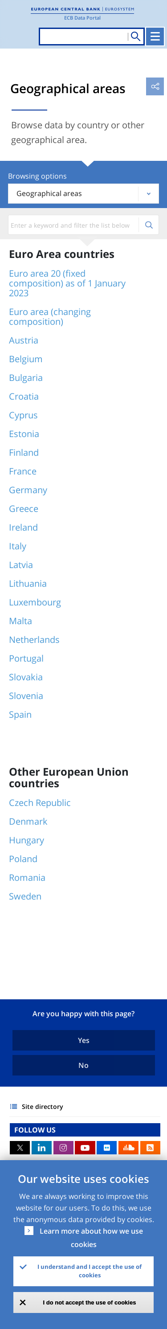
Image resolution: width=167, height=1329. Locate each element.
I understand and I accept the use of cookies (89, 1271)
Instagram (63, 1147)
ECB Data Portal (82, 17)
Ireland (23, 527)
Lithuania (28, 583)
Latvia (21, 565)
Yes (84, 1040)
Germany (28, 490)
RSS (150, 1147)
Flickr (107, 1147)
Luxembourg (35, 602)
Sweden (25, 896)
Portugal (26, 658)
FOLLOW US (35, 1130)
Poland (23, 859)
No (83, 1065)
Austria (23, 340)
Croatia (24, 396)
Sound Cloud (128, 1147)
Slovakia (26, 677)
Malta (20, 621)
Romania (27, 877)
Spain (20, 714)
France (23, 471)
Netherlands (34, 640)
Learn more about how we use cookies (91, 1237)
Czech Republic (40, 803)
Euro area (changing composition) (50, 316)
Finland (24, 452)
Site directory (42, 1106)
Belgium (26, 359)
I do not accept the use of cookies (89, 1302)
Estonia (24, 434)
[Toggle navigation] (155, 36)
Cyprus (23, 415)
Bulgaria (26, 378)
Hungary (26, 840)
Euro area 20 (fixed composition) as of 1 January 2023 (67, 283)
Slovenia (26, 696)
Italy (17, 546)
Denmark (28, 821)
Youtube (85, 1147)
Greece (23, 509)
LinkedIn (42, 1147)
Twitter (20, 1147)
